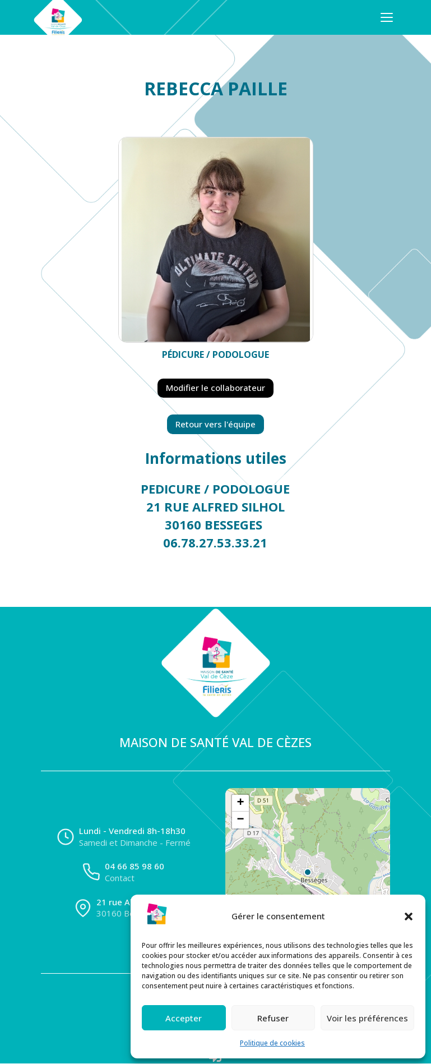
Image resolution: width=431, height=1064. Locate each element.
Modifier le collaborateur (215, 387)
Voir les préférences (367, 1018)
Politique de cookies (272, 1043)
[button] (408, 916)
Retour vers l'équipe (215, 424)
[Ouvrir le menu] (386, 17)
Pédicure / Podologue (215, 354)
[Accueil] (58, 17)
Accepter (183, 1018)
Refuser (273, 1018)
